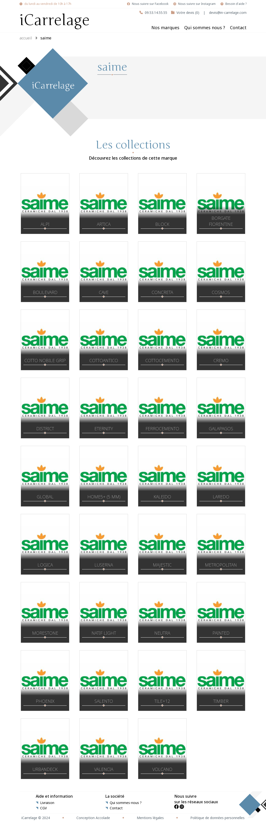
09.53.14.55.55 (156, 12)
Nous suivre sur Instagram (197, 4)
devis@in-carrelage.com (228, 12)
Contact (238, 27)
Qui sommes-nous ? (126, 802)
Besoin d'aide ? (236, 4)
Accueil (25, 38)
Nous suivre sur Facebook (150, 4)
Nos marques (165, 27)
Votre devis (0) (187, 12)
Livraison (47, 802)
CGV (43, 808)
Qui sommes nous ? (204, 27)
